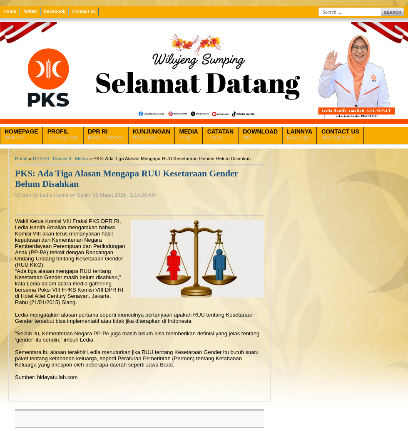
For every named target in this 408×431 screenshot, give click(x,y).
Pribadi (220, 134)
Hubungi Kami (340, 134)
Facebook (54, 11)
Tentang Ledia (63, 134)
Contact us (84, 11)
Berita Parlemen (106, 134)
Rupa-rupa (299, 134)
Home (9, 11)
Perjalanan (151, 134)
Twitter (30, 11)
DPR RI (41, 158)
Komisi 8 (62, 158)
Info (260, 134)
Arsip (188, 134)
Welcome (21, 134)
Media (81, 158)
